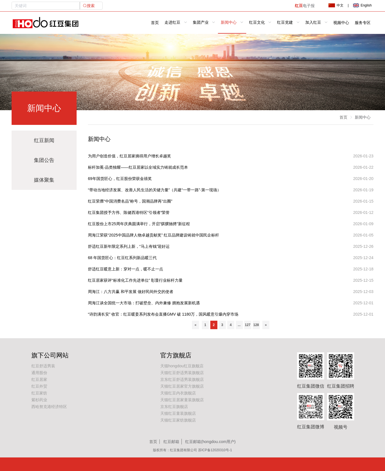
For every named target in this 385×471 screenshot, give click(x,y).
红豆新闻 (44, 140)
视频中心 (341, 23)
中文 (335, 5)
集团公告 (44, 160)
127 (247, 325)
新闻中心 (363, 117)
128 (256, 325)
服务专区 (363, 23)
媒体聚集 (44, 180)
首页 (155, 23)
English (362, 5)
